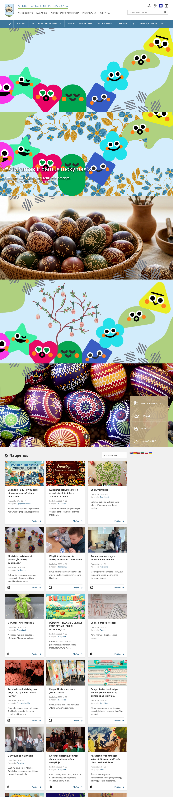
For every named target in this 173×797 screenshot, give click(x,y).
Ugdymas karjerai (24, 504)
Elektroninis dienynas (147, 403)
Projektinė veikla (23, 703)
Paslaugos (41, 13)
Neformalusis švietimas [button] (80, 24)
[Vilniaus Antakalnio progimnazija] (11, 9)
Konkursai (62, 504)
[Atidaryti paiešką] (165, 12)
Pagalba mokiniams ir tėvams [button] (47, 24)
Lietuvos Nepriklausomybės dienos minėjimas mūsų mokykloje (63, 759)
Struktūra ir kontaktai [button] (152, 24)
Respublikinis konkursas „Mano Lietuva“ (62, 691)
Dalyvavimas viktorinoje (20, 755)
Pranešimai (62, 567)
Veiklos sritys (25, 13)
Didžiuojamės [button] (105, 24)
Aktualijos (104, 703)
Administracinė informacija (65, 13)
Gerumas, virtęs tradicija (21, 623)
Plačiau (35, 521)
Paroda (102, 630)
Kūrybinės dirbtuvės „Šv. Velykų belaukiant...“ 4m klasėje (65, 558)
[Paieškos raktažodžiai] (147, 12)
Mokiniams (142, 428)
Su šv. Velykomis (99, 490)
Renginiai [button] (122, 24)
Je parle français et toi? (103, 623)
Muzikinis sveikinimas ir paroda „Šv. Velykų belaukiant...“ (20, 559)
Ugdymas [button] (21, 24)
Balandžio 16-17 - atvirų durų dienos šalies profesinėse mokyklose (23, 493)
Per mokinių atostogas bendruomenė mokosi (103, 558)
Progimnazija (89, 13)
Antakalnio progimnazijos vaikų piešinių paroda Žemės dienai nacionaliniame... (105, 759)
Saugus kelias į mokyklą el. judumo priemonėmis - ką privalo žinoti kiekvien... (105, 692)
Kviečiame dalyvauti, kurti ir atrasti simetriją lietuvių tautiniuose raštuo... (63, 493)
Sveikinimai (104, 497)
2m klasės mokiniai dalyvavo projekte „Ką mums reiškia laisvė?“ (23, 692)
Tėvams (141, 415)
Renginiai (62, 637)
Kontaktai (105, 13)
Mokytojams (144, 441)
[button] (149, 5)
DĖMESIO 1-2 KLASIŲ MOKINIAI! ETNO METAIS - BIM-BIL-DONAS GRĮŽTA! (65, 626)
